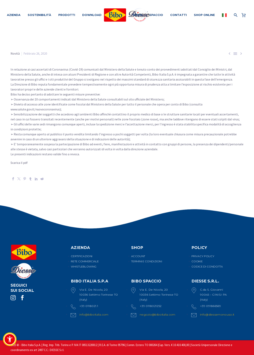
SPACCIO (156, 15)
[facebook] (22, 297)
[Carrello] (245, 15)
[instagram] (13, 297)
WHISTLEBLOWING (83, 266)
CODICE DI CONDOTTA (207, 266)
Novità (15, 53)
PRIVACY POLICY (202, 256)
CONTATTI (178, 15)
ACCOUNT (138, 256)
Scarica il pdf (19, 163)
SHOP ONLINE (204, 15)
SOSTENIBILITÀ (39, 15)
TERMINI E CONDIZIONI (146, 261)
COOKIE (197, 261)
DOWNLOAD (92, 15)
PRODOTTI (66, 15)
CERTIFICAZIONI (81, 256)
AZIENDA (14, 15)
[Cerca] (235, 15)
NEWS (137, 15)
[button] (10, 339)
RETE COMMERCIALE (85, 261)
